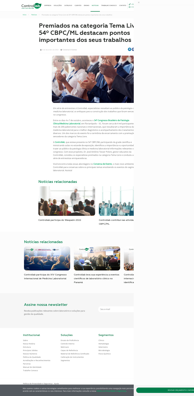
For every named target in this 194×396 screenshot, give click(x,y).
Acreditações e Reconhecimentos (36, 360)
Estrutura (27, 347)
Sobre (25, 340)
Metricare (65, 347)
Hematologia (103, 344)
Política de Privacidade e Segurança (37, 383)
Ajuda (56, 383)
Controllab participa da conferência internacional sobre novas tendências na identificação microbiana (146, 279)
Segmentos (65, 360)
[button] (129, 49)
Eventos (74, 50)
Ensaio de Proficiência (70, 340)
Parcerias (27, 364)
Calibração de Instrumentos (72, 357)
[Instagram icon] (167, 383)
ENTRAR (165, 5)
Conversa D (67, 50)
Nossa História (29, 344)
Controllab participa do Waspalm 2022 (59, 220)
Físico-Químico (104, 354)
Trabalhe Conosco (30, 370)
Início (24, 15)
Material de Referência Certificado (75, 354)
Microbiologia (104, 350)
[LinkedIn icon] (159, 383)
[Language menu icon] (154, 5)
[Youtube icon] (163, 383)
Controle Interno (67, 344)
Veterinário (103, 347)
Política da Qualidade (32, 357)
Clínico (101, 340)
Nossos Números (30, 354)
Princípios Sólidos (30, 350)
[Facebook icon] (155, 383)
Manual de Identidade (32, 367)
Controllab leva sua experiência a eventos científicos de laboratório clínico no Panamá (96, 279)
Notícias (34, 15)
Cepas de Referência (69, 350)
